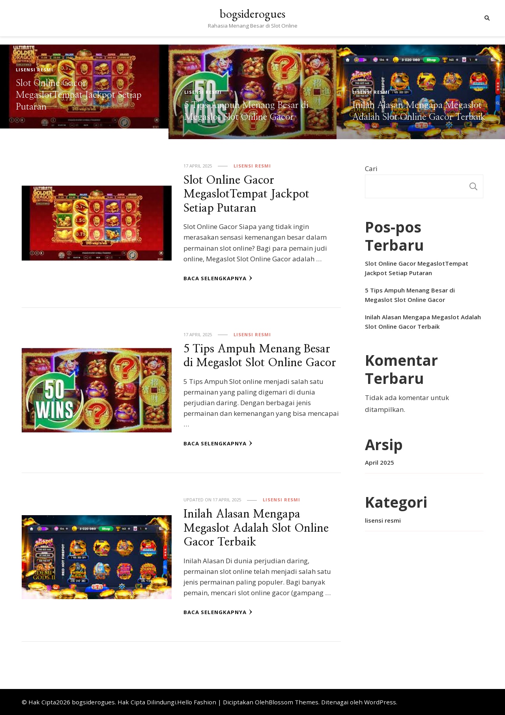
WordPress (380, 702)
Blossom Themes (293, 702)
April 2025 (379, 462)
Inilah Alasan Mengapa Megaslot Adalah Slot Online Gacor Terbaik (256, 528)
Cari (371, 168)
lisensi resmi (34, 70)
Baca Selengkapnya (217, 278)
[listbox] (252, 92)
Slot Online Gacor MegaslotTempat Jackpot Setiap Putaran (79, 95)
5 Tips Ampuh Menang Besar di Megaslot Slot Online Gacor (410, 295)
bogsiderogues (252, 13)
